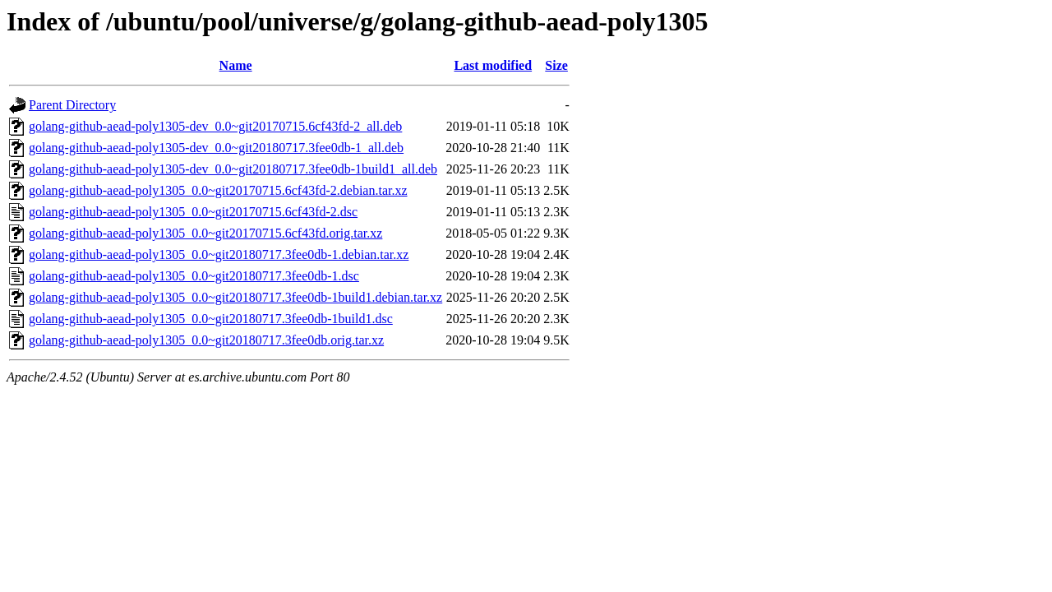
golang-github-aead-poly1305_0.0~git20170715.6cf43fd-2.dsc (193, 212)
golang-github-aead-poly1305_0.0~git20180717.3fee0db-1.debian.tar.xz (218, 254)
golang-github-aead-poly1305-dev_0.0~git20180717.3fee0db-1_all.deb (216, 148)
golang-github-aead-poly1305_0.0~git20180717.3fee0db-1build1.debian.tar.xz (235, 297)
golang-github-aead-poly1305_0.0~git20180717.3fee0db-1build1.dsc (211, 319)
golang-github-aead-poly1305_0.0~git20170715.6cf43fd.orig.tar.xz (205, 233)
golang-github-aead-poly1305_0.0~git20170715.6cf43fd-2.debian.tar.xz (218, 190)
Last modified (493, 65)
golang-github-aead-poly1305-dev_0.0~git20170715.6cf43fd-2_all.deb (215, 126)
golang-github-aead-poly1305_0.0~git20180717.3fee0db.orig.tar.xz (206, 340)
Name (235, 65)
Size (556, 65)
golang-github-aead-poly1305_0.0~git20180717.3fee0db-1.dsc (194, 276)
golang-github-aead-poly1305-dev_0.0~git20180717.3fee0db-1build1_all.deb (233, 169)
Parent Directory (72, 105)
